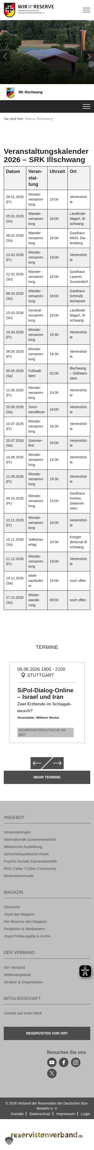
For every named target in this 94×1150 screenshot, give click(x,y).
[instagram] (75, 1062)
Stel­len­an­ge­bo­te (17, 975)
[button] (9, 1141)
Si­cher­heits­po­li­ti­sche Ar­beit (42, 732)
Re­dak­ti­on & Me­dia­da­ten (24, 929)
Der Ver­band (14, 967)
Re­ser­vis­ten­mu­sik (18, 876)
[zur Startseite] (47, 10)
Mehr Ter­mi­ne (46, 777)
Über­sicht (12, 907)
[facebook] (63, 1062)
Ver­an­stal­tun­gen (17, 832)
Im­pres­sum (65, 1114)
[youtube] (52, 1062)
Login (85, 1114)
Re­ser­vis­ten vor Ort (47, 1033)
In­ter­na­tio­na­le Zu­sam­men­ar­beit (30, 839)
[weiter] (89, 56)
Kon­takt (17, 1114)
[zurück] (5, 56)
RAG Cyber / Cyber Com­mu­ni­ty (30, 868)
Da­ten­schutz (40, 1114)
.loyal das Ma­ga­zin (19, 914)
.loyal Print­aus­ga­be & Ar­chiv (27, 936)
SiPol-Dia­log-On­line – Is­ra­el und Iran (45, 693)
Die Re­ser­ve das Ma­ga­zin (25, 921)
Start (29, 119)
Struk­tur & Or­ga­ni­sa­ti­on (23, 982)
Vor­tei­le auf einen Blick (23, 1013)
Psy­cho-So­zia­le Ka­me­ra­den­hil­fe (30, 861)
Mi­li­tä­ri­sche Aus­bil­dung (23, 846)
